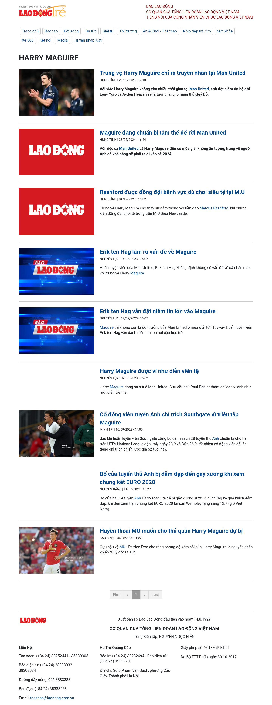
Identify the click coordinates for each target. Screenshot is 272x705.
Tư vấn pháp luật (87, 40)
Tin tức (90, 31)
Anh (216, 438)
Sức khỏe (225, 31)
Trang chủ (30, 31)
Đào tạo (51, 31)
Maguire (137, 273)
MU (122, 547)
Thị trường (128, 31)
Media (62, 40)
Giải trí (108, 31)
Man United (199, 89)
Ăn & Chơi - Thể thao (160, 31)
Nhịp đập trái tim (197, 31)
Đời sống (71, 31)
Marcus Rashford (214, 208)
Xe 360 (28, 40)
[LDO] (56, 93)
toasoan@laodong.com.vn (52, 698)
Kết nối (45, 40)
